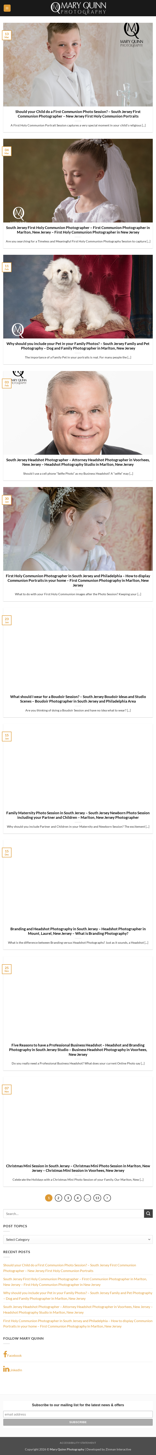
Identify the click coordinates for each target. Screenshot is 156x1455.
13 (97, 1198)
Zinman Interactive (118, 1449)
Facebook (12, 1354)
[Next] (107, 1198)
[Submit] (148, 1213)
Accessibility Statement (78, 1442)
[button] (7, 8)
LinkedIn (12, 1368)
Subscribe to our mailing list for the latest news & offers (78, 1405)
